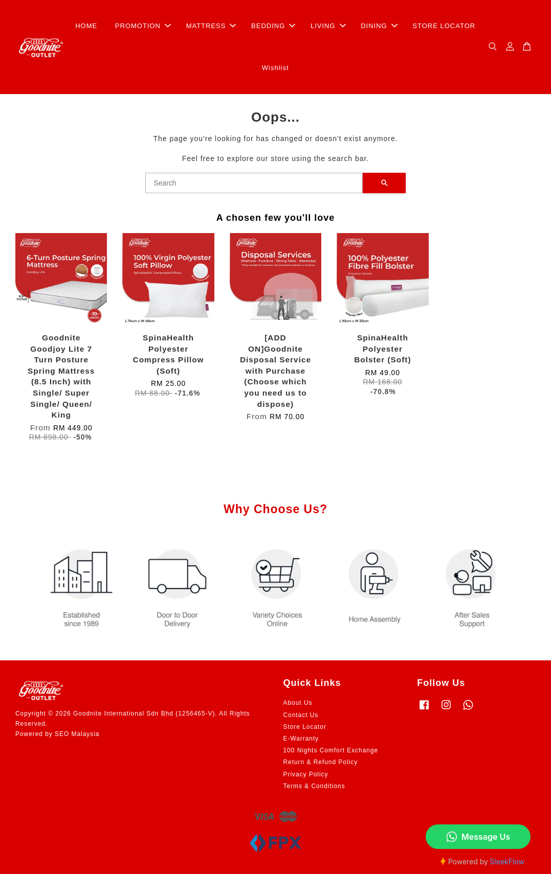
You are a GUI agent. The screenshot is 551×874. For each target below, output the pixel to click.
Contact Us (301, 715)
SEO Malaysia (77, 734)
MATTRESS (211, 26)
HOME (86, 26)
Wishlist (275, 68)
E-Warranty (301, 738)
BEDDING (273, 26)
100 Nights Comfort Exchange (331, 750)
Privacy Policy (305, 774)
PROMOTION (143, 26)
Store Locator (304, 726)
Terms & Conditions (314, 786)
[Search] (254, 183)
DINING (379, 26)
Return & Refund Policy (320, 762)
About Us (298, 702)
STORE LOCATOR (443, 26)
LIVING (328, 26)
